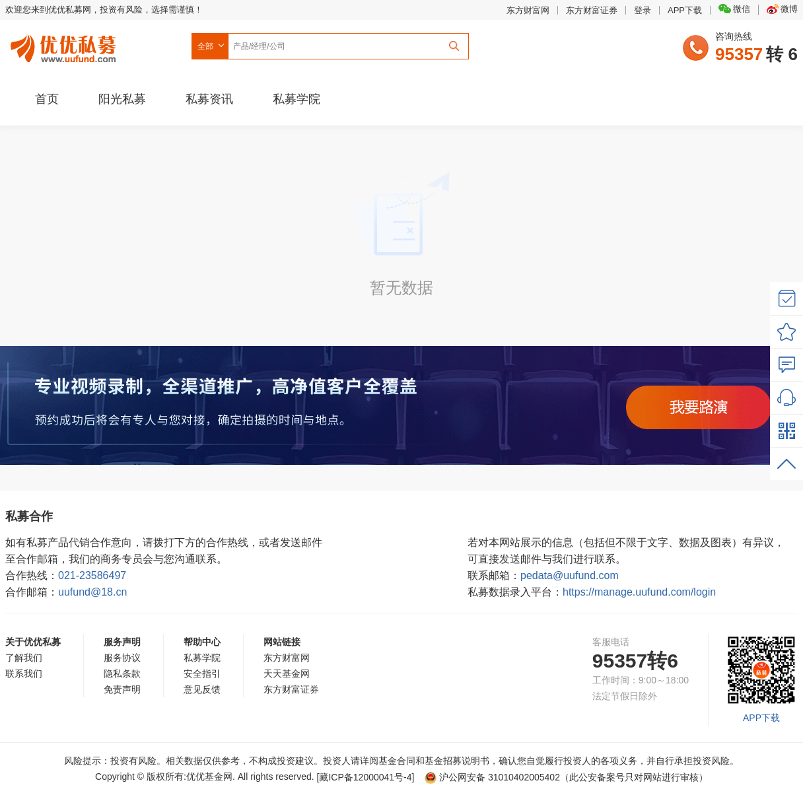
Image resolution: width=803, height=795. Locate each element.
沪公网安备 (492, 777)
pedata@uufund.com (569, 575)
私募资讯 (209, 99)
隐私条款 (122, 673)
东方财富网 (527, 10)
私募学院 (296, 99)
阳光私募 (122, 99)
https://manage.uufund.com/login (639, 592)
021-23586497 (92, 575)
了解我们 (23, 657)
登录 (642, 10)
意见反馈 (202, 689)
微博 (782, 9)
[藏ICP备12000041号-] (367, 777)
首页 (47, 99)
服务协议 (122, 657)
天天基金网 (286, 673)
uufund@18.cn (92, 592)
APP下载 (685, 10)
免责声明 (122, 689)
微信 (734, 9)
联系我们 (23, 673)
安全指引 (202, 673)
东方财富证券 (591, 10)
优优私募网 (65, 45)
